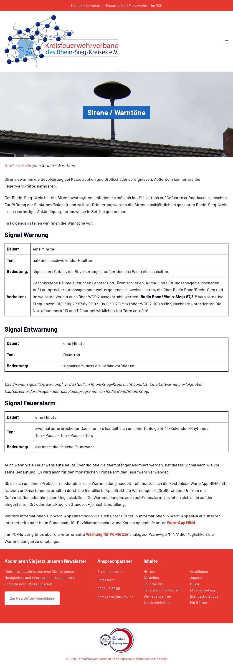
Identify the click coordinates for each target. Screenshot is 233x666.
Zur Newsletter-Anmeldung (32, 598)
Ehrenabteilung (202, 590)
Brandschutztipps (204, 596)
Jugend (196, 577)
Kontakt (77, 5)
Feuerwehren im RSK (145, 5)
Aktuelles (151, 577)
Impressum (127, 659)
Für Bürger (198, 602)
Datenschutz (146, 659)
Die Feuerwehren (157, 596)
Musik (194, 584)
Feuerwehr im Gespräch (163, 590)
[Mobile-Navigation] (226, 42)
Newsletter (95, 5)
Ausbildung (199, 571)
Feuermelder (116, 5)
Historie (150, 571)
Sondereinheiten (157, 602)
